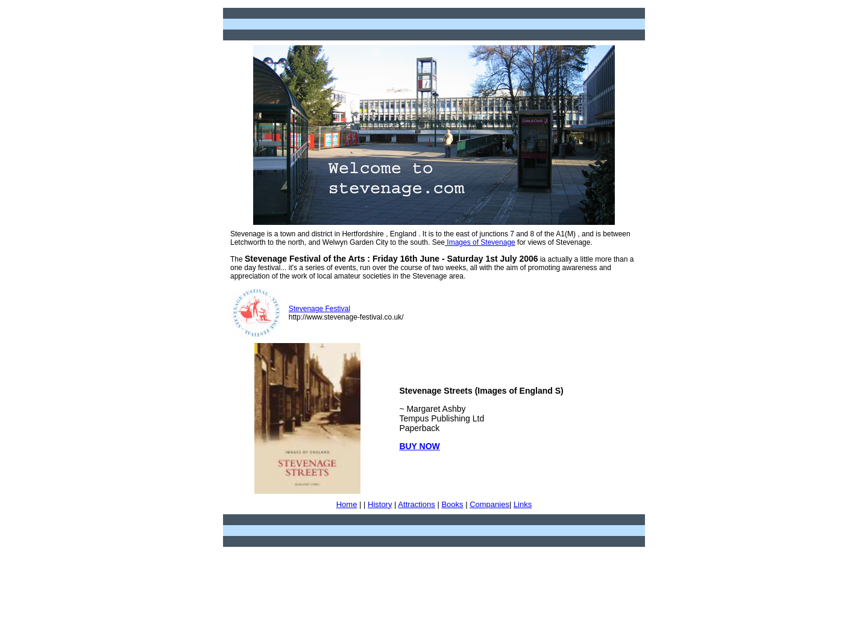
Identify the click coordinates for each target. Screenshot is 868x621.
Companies (489, 504)
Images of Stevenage (480, 242)
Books (452, 504)
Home (346, 504)
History (380, 504)
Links (523, 504)
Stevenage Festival (319, 308)
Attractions (416, 504)
